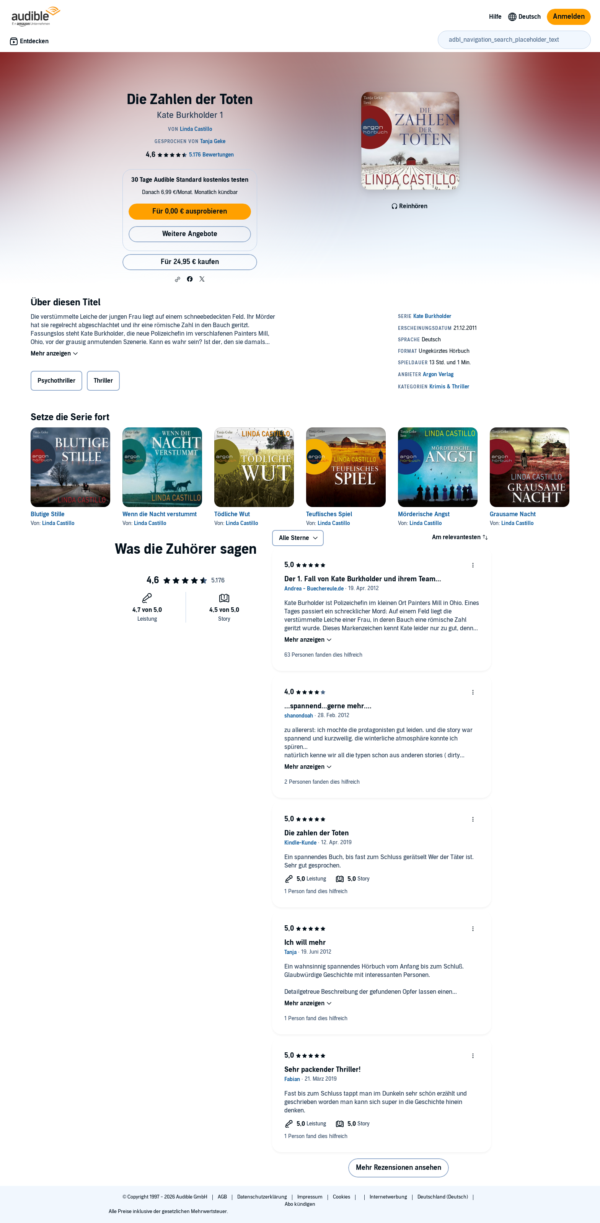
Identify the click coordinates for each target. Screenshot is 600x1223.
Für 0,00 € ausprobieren (189, 211)
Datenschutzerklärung (262, 1197)
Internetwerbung (389, 1197)
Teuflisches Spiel (329, 514)
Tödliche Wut (232, 514)
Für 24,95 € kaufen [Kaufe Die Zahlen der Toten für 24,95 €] (190, 262)
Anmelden (569, 17)
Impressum (310, 1197)
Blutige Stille (48, 514)
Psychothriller (56, 381)
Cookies (342, 1197)
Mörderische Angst (424, 514)
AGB (223, 1197)
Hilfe (495, 17)
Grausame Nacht (513, 514)
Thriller (103, 381)
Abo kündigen (300, 1204)
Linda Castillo (58, 523)
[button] (177, 279)
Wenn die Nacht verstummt (159, 514)
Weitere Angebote (189, 234)
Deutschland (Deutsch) (443, 1197)
